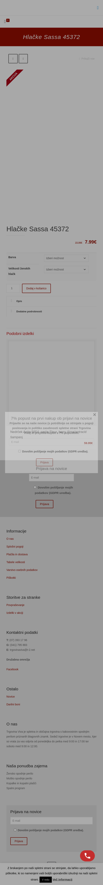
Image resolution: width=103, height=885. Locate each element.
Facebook (12, 669)
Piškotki (11, 577)
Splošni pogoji (14, 546)
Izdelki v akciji (14, 612)
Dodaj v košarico (36, 288)
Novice (10, 696)
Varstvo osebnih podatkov (22, 569)
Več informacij (62, 879)
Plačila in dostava (17, 554)
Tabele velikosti (15, 562)
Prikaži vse (86, 58)
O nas (10, 538)
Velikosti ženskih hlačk (19, 271)
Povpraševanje (15, 605)
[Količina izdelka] (13, 288)
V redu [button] (45, 879)
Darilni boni (13, 704)
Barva (12, 257)
